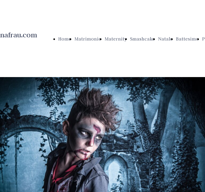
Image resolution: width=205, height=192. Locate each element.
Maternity (116, 39)
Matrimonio (87, 39)
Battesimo (187, 39)
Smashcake (142, 39)
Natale (165, 39)
